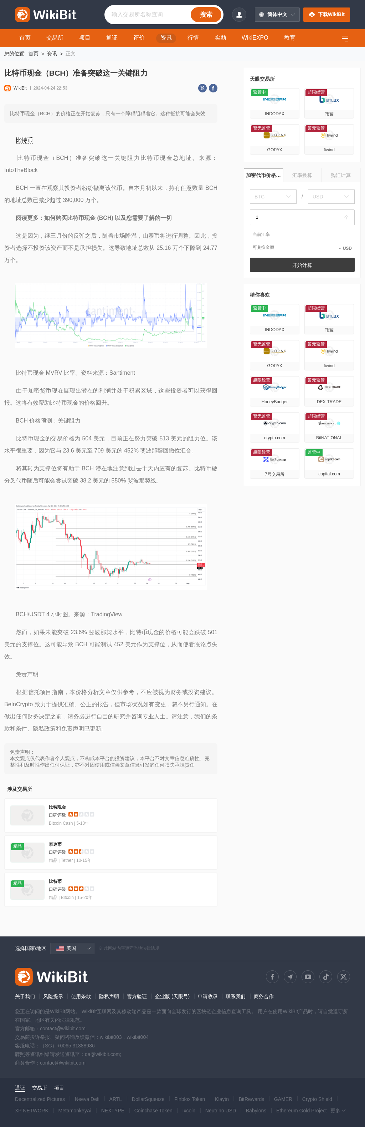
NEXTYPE (112, 1110)
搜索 (206, 14)
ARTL (115, 1099)
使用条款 (81, 996)
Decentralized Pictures (40, 1099)
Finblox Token (189, 1099)
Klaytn (222, 1099)
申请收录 (208, 996)
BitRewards (251, 1099)
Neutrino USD (220, 1110)
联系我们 (236, 996)
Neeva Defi (87, 1099)
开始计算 (302, 265)
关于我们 (25, 996)
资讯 (52, 53)
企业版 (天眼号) (172, 996)
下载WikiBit (327, 14)
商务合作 (264, 996)
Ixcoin (189, 1110)
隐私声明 (109, 996)
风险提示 (53, 996)
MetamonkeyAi (75, 1110)
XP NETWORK (31, 1110)
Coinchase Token (153, 1110)
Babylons (256, 1110)
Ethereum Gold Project (301, 1110)
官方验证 (137, 996)
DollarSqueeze (148, 1099)
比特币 (24, 140)
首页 (33, 53)
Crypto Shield (317, 1099)
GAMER (283, 1099)
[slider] (81, 815)
